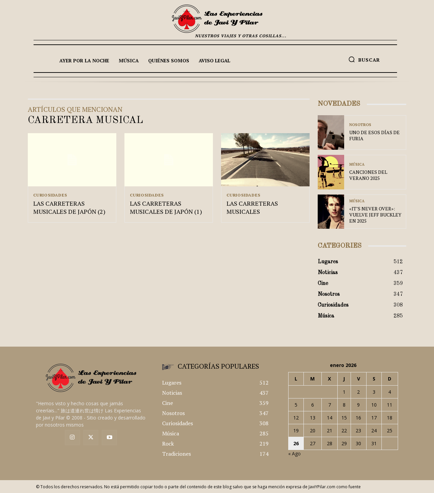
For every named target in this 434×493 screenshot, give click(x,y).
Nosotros (360, 125)
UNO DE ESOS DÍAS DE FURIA (374, 135)
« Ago (294, 453)
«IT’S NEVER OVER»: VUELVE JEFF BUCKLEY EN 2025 (375, 214)
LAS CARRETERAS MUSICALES (252, 208)
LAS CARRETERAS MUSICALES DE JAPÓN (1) (166, 208)
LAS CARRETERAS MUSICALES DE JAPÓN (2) (69, 208)
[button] (364, 59)
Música (356, 164)
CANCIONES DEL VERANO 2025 (368, 175)
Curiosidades (50, 195)
